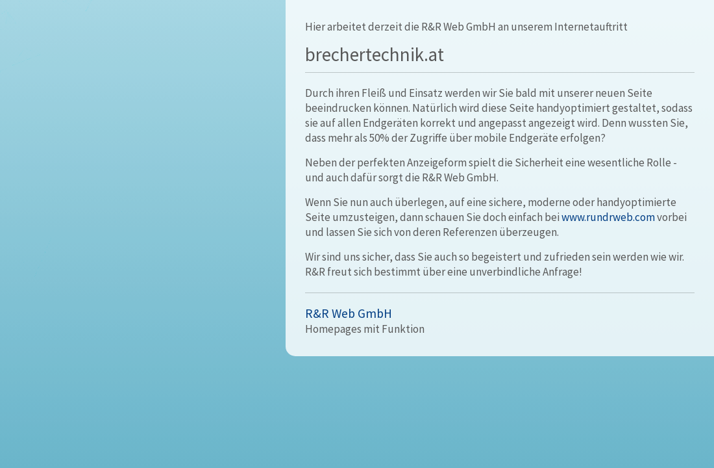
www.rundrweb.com (608, 217)
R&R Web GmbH (348, 313)
